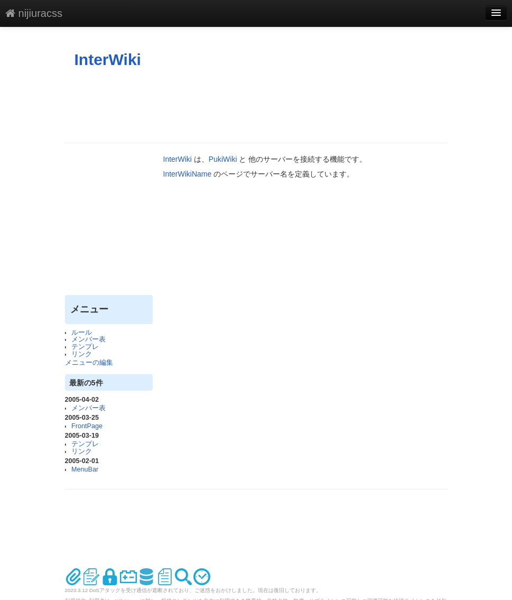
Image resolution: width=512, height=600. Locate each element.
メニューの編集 (89, 362)
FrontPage (87, 426)
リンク (81, 354)
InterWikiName (187, 174)
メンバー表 (88, 339)
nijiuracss (33, 13)
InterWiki (108, 59)
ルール (81, 332)
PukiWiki (223, 159)
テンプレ (85, 346)
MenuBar (84, 469)
